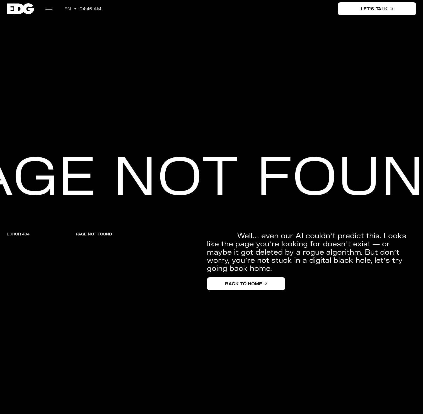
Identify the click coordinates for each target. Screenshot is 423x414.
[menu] (49, 9)
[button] (70, 9)
